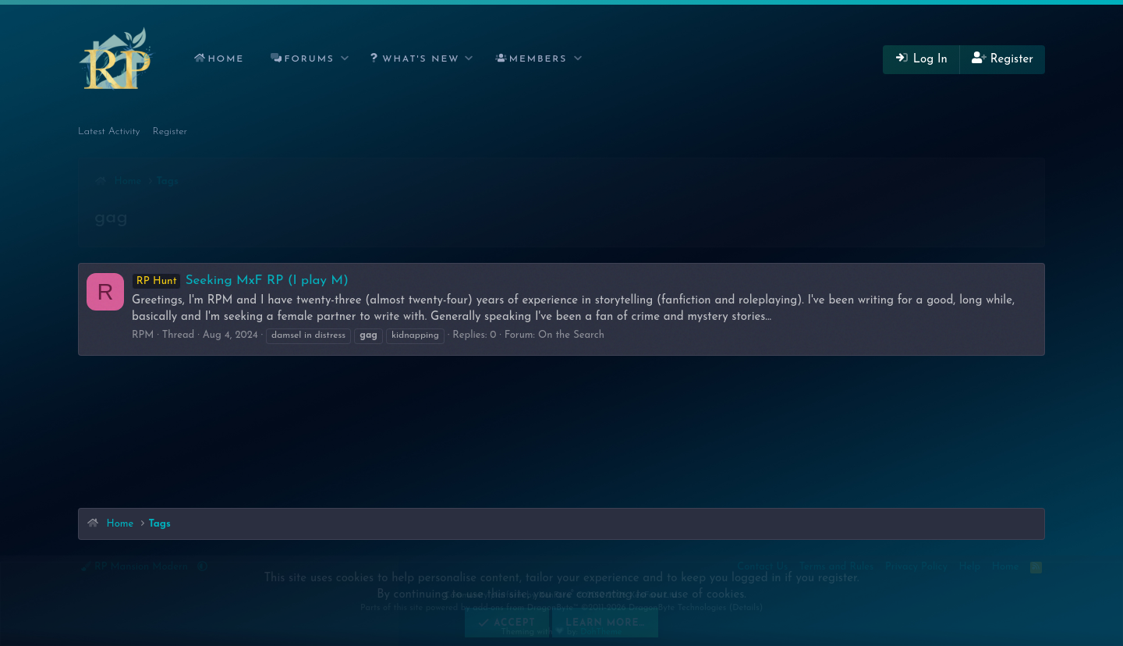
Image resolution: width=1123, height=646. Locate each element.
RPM (143, 335)
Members (538, 59)
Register (170, 131)
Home (225, 59)
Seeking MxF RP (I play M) (240, 280)
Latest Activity (109, 131)
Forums (310, 59)
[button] (345, 60)
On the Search (571, 335)
